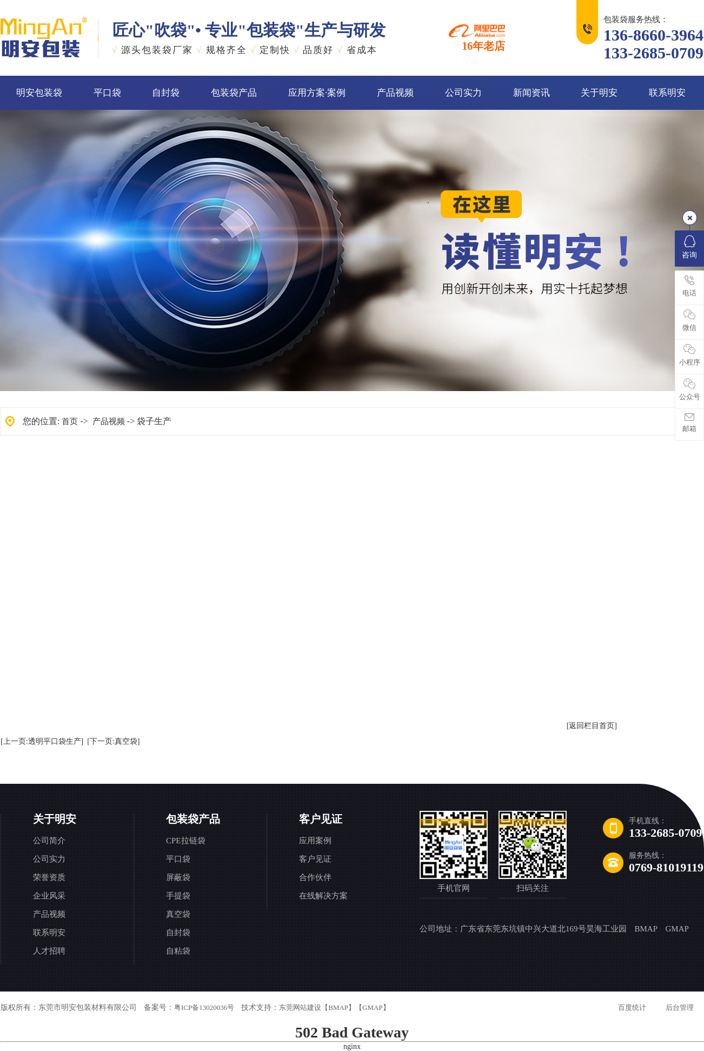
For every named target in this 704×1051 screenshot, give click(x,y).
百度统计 (632, 1007)
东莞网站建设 (300, 1007)
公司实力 (463, 93)
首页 (70, 421)
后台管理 (680, 1007)
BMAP (646, 928)
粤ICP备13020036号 (204, 1007)
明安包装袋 (39, 93)
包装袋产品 (234, 93)
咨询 (689, 247)
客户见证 (320, 819)
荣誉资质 (49, 877)
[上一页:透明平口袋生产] (42, 741)
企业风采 (49, 895)
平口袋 (107, 93)
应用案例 (315, 840)
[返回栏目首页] (592, 726)
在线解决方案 (323, 895)
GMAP (676, 928)
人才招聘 (49, 951)
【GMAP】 (372, 1007)
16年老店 (477, 37)
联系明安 (667, 93)
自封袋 (166, 93)
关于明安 (599, 93)
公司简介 (49, 840)
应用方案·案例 (317, 93)
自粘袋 (178, 951)
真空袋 (178, 914)
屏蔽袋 (178, 877)
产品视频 (395, 93)
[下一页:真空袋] (113, 741)
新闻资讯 (531, 93)
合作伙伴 (315, 877)
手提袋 (178, 895)
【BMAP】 (338, 1007)
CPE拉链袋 (185, 840)
